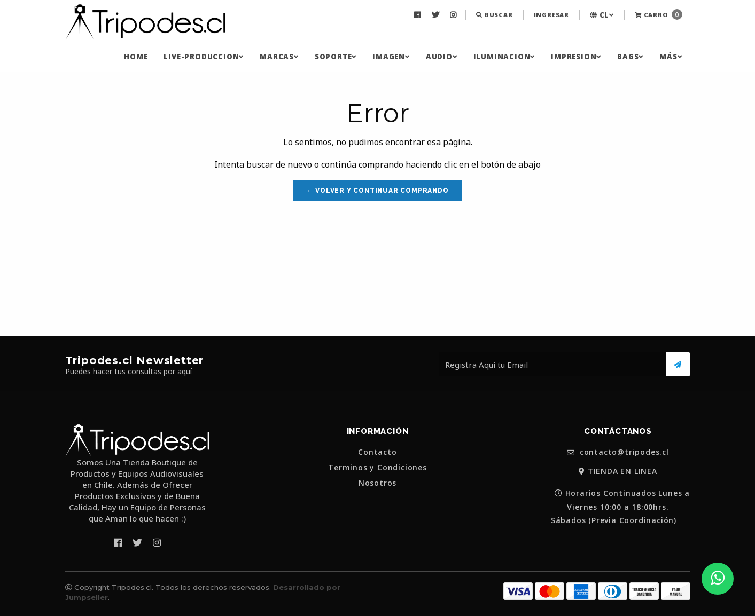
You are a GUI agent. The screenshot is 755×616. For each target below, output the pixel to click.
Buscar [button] (494, 15)
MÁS (670, 56)
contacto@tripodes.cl (618, 452)
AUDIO (441, 56)
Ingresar (551, 15)
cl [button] (602, 15)
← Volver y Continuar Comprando (378, 190)
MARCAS (279, 56)
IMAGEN (391, 56)
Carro (658, 14)
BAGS (630, 56)
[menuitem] (418, 15)
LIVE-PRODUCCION (204, 56)
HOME (135, 56)
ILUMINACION (504, 56)
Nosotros (377, 483)
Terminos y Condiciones (377, 467)
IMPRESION (576, 56)
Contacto (377, 452)
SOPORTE (335, 56)
